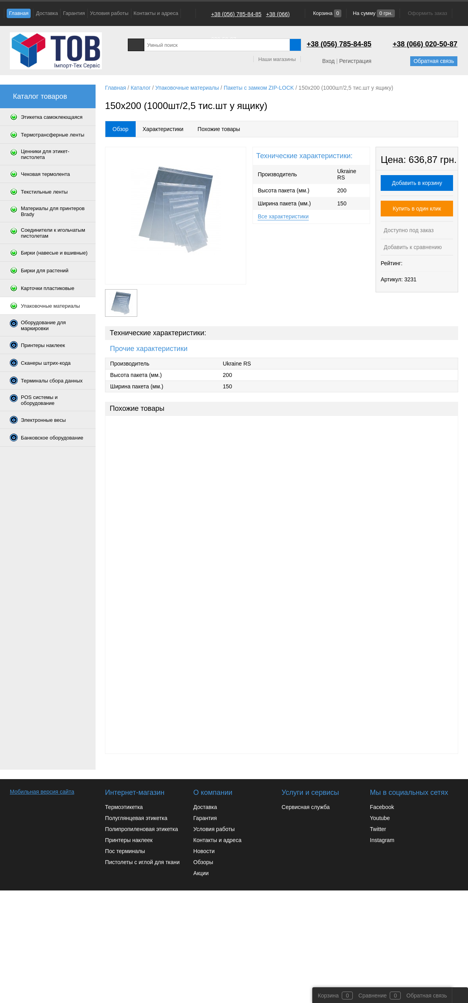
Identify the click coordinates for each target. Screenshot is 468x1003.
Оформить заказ (427, 13)
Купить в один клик (417, 208)
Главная (18, 13)
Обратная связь (433, 61)
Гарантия (74, 13)
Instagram (382, 840)
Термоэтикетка (124, 807)
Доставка (47, 13)
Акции (201, 873)
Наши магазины (277, 59)
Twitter (378, 829)
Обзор (120, 129)
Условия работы (109, 13)
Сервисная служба (306, 807)
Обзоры (203, 862)
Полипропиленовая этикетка (141, 829)
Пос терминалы (125, 851)
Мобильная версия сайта (42, 792)
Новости (204, 851)
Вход (328, 61)
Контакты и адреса (156, 13)
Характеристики (163, 129)
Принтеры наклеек (129, 840)
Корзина (326, 13)
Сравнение (372, 995)
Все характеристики (283, 216)
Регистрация (355, 61)
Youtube (380, 818)
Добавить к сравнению (412, 247)
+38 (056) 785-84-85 (236, 14)
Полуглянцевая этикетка (136, 818)
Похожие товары (218, 129)
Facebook (382, 807)
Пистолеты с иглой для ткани (142, 862)
